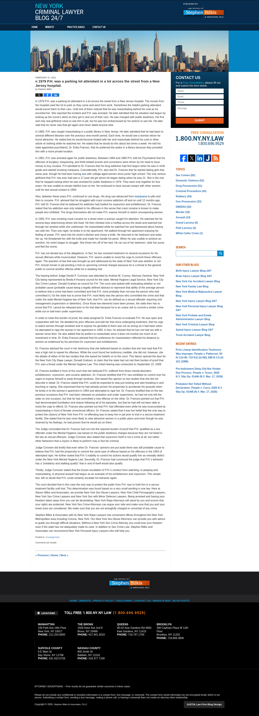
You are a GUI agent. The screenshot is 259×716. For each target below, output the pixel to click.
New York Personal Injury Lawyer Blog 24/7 (199, 294)
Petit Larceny (185, 223)
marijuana (141, 196)
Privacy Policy (104, 598)
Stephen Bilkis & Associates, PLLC (72, 704)
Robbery (183, 194)
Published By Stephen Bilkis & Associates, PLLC (204, 11)
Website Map (165, 598)
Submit (200, 120)
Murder (182, 209)
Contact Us (115, 27)
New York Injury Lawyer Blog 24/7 (194, 289)
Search (220, 248)
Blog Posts (185, 598)
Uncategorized (52, 537)
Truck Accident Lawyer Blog (191, 317)
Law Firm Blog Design (208, 704)
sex (84, 174)
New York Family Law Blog (190, 280)
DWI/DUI (183, 204)
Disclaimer (125, 598)
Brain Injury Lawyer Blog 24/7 (192, 270)
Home (40, 27)
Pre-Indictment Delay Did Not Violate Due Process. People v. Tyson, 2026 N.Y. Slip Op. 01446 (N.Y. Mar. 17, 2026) (198, 349)
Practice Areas (87, 27)
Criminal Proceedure (189, 189)
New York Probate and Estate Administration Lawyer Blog (192, 301)
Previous (42, 555)
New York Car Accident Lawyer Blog (195, 275)
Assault (182, 214)
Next (64, 555)
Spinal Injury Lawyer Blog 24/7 (192, 312)
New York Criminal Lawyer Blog (193, 308)
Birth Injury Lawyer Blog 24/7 (192, 265)
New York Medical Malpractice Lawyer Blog (199, 285)
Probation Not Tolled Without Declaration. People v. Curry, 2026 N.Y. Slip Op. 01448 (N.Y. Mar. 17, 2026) (199, 363)
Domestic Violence (188, 179)
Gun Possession (187, 199)
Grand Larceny (186, 218)
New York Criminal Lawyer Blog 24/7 (59, 12)
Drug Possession (187, 184)
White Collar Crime (188, 228)
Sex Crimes (184, 175)
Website (60, 27)
